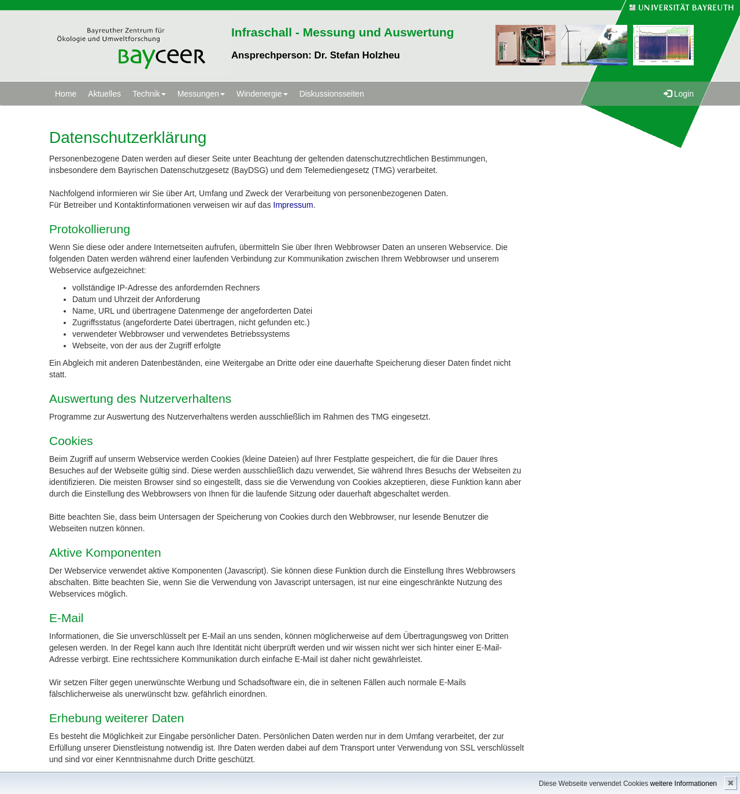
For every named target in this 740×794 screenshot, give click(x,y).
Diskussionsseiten (331, 93)
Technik (148, 93)
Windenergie (262, 93)
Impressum (293, 204)
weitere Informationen (683, 784)
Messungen (201, 93)
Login (679, 93)
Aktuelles (104, 93)
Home (65, 93)
